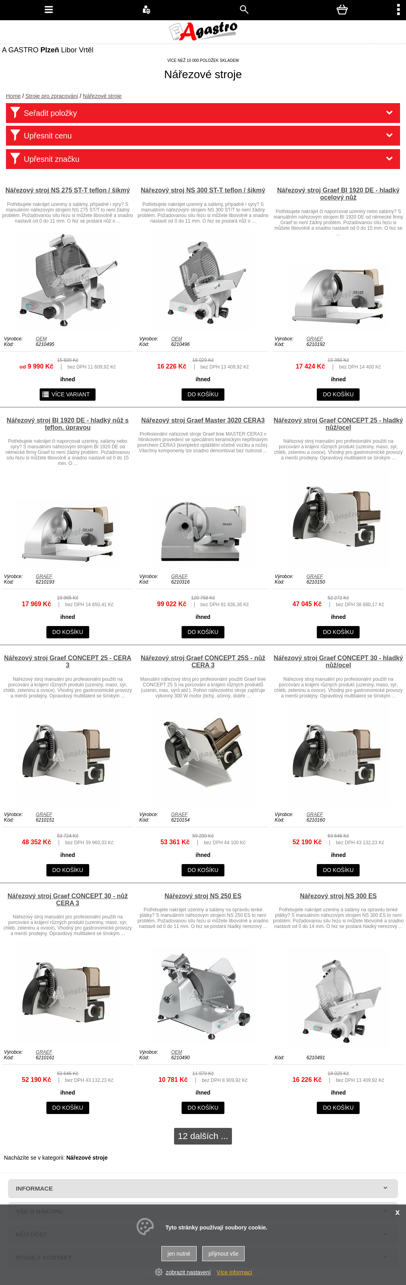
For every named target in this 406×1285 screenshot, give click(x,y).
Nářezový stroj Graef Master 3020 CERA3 (202, 420)
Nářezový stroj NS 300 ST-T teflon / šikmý (203, 190)
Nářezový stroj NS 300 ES (338, 896)
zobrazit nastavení (188, 1272)
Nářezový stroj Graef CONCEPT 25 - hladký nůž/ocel (338, 424)
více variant (66, 394)
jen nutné (179, 1253)
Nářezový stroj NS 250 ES (203, 896)
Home (13, 96)
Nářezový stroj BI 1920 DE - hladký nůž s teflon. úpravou (68, 424)
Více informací (234, 1272)
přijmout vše (223, 1253)
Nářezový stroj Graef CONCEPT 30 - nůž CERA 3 (68, 900)
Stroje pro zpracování (51, 96)
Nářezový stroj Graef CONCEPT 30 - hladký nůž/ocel (338, 661)
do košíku (203, 394)
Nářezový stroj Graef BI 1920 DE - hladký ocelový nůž (338, 194)
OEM (41, 339)
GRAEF (314, 339)
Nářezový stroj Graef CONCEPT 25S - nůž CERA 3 (203, 661)
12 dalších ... (203, 1136)
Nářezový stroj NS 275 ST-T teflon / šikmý (68, 190)
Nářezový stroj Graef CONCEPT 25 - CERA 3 (67, 661)
